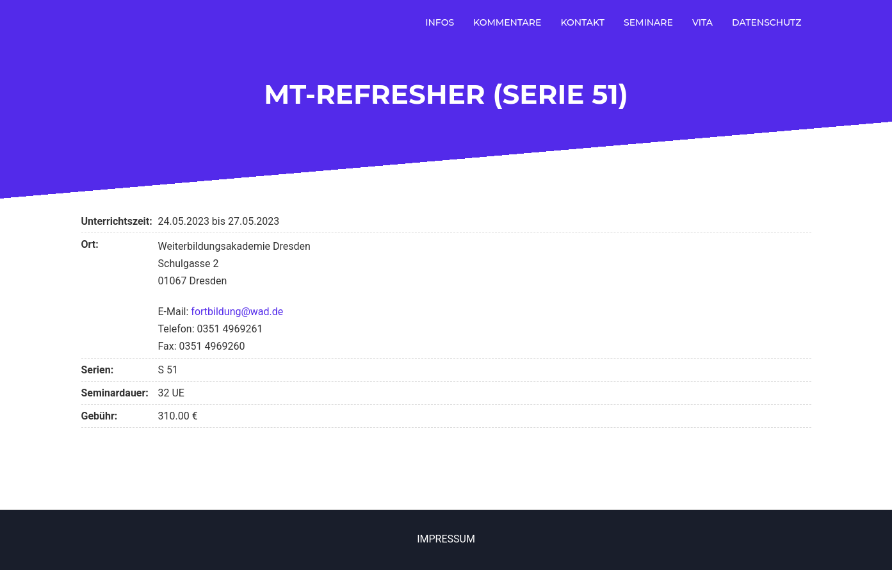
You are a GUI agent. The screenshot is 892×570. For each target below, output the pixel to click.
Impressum (446, 539)
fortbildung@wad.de (237, 311)
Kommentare (507, 22)
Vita (702, 22)
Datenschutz (767, 22)
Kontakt (582, 22)
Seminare (648, 22)
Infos (439, 22)
